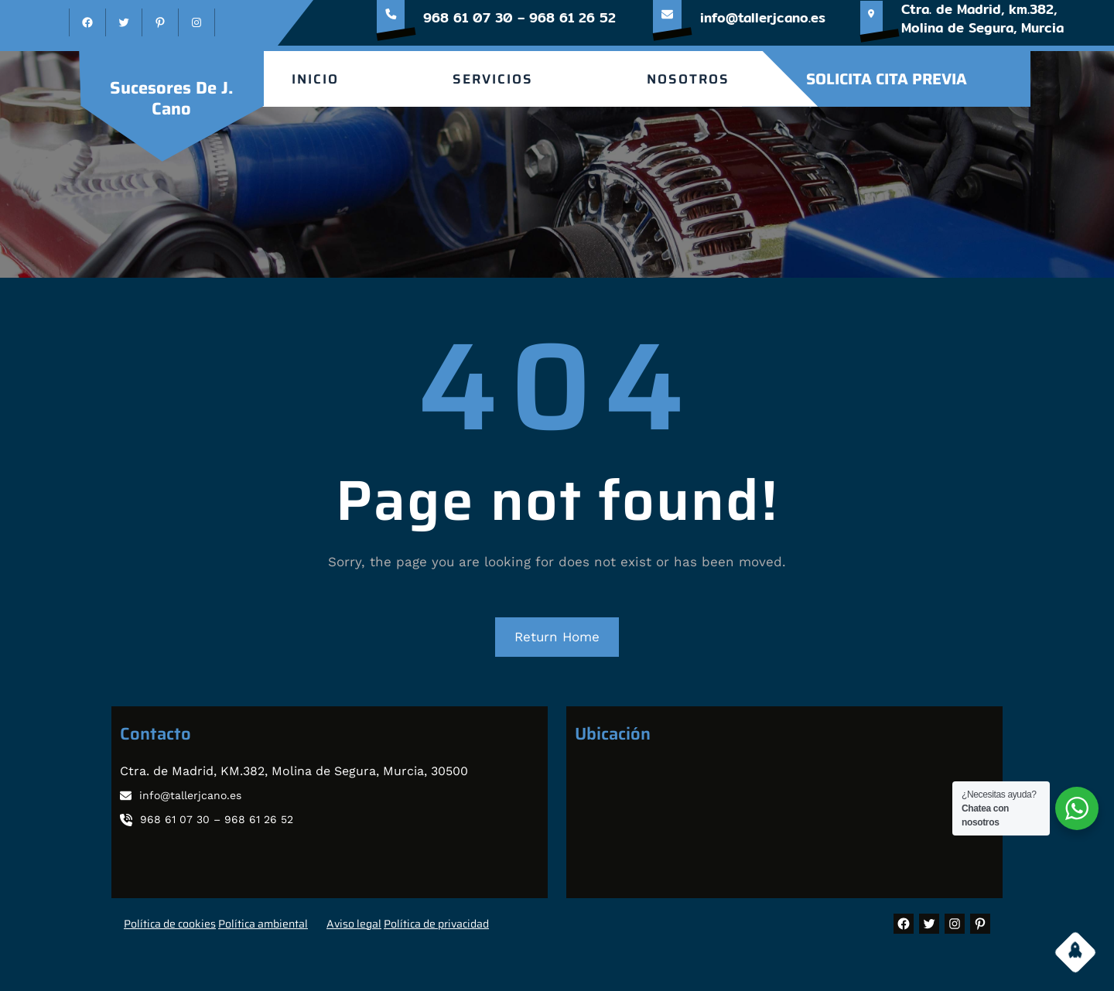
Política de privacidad (436, 923)
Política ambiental (263, 923)
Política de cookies (170, 923)
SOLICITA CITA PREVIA (886, 79)
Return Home (557, 636)
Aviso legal (353, 923)
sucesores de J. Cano (172, 97)
